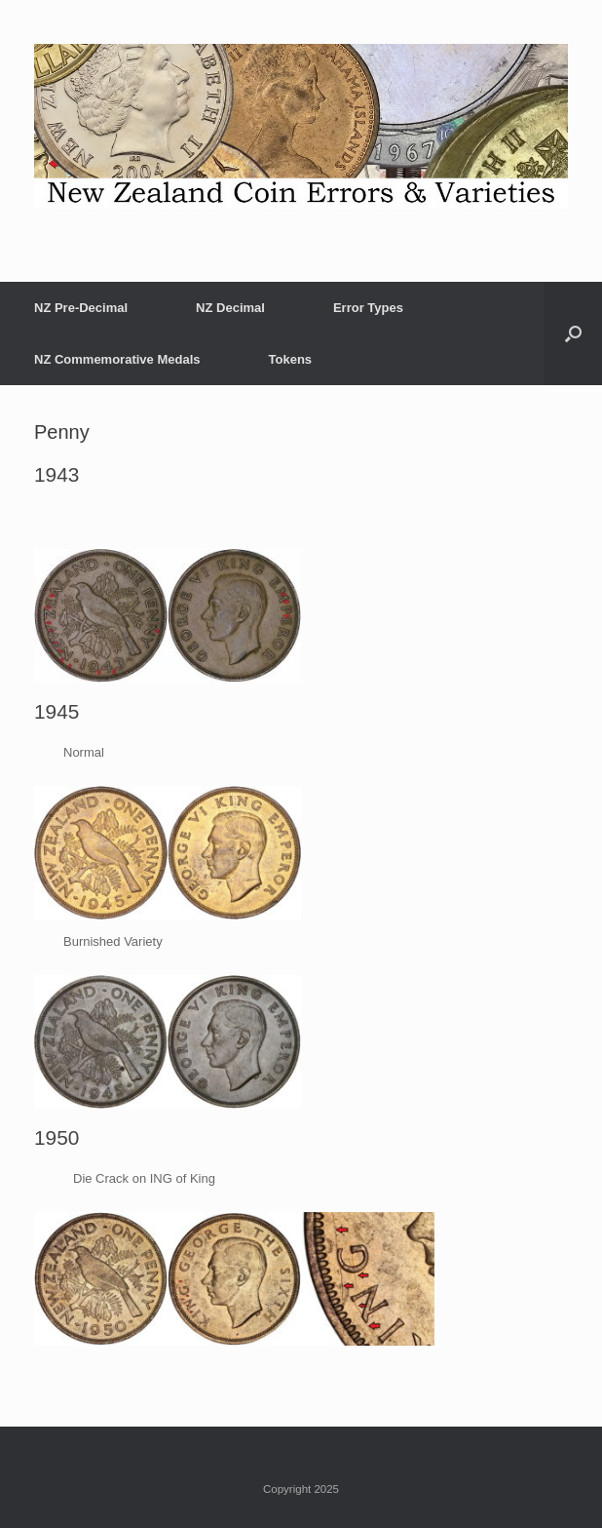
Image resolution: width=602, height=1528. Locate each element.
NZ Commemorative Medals (117, 359)
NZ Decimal (230, 307)
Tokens (291, 359)
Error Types (368, 307)
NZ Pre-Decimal (81, 307)
